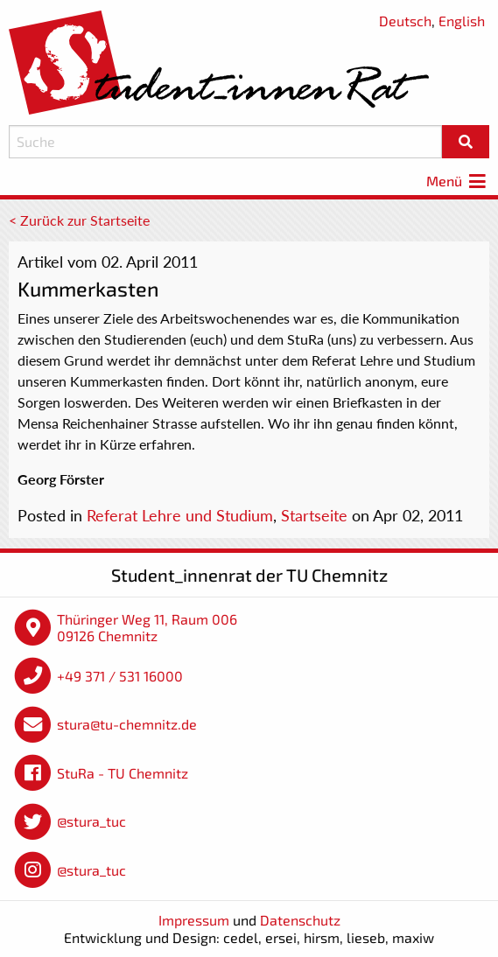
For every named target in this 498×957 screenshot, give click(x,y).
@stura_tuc (91, 821)
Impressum (193, 920)
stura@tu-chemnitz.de (127, 724)
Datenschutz (300, 920)
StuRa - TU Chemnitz (122, 773)
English (461, 20)
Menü (457, 180)
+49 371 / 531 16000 (120, 675)
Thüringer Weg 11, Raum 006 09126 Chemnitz (147, 628)
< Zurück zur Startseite (79, 220)
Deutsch (405, 20)
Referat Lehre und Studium (180, 515)
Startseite (314, 515)
